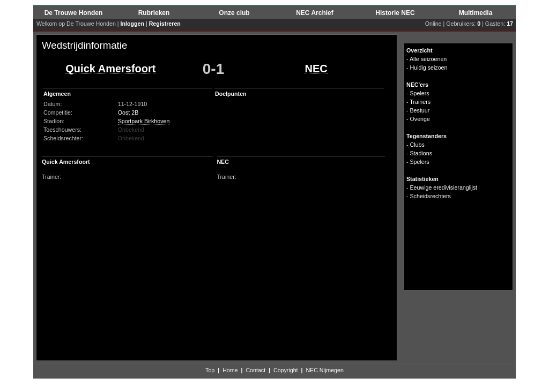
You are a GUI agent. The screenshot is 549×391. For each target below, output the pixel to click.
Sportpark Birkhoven (144, 121)
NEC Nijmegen (324, 370)
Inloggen (132, 23)
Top (209, 370)
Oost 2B (128, 112)
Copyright (285, 370)
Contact (255, 370)
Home (230, 370)
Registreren (165, 23)
